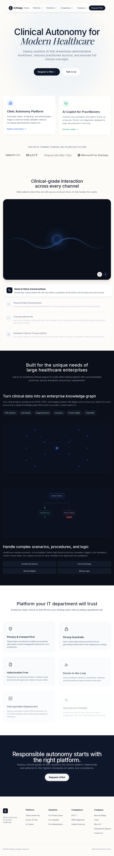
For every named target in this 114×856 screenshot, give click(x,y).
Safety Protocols (78, 824)
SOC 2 (74, 815)
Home (26, 8)
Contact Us (98, 833)
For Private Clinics (56, 815)
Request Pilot (97, 8)
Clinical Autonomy (33, 815)
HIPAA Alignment (78, 820)
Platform (38, 8)
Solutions (51, 8)
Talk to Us (71, 72)
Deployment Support (102, 829)
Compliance (67, 8)
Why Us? (97, 824)
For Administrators (56, 824)
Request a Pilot (47, 72)
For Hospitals (54, 820)
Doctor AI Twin (32, 820)
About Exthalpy (100, 815)
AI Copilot (30, 824)
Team (96, 820)
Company (82, 8)
